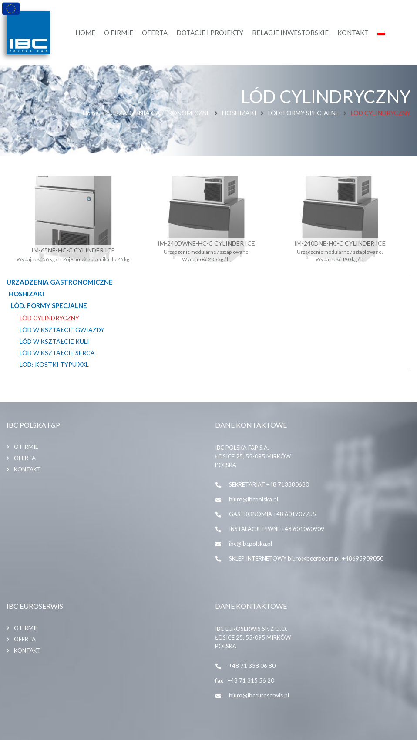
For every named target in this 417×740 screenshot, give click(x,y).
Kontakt (27, 469)
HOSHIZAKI (239, 112)
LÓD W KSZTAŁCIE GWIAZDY (62, 329)
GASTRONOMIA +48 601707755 (272, 514)
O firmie (26, 446)
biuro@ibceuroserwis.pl (259, 695)
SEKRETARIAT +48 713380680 (269, 484)
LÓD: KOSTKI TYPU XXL (54, 364)
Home (91, 112)
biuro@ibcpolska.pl (253, 499)
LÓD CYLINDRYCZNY (49, 318)
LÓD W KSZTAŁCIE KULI (54, 341)
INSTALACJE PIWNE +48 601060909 (276, 528)
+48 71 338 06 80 (252, 665)
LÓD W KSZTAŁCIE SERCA (57, 352)
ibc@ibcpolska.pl (250, 543)
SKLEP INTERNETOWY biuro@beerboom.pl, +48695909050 (306, 558)
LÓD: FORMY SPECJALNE (303, 112)
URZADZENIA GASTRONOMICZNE (160, 112)
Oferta (25, 458)
